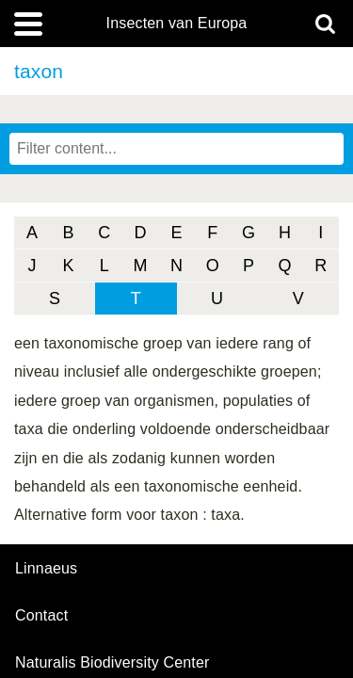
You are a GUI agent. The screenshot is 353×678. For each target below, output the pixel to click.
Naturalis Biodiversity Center (112, 662)
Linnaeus (46, 568)
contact (41, 615)
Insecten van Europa (177, 23)
